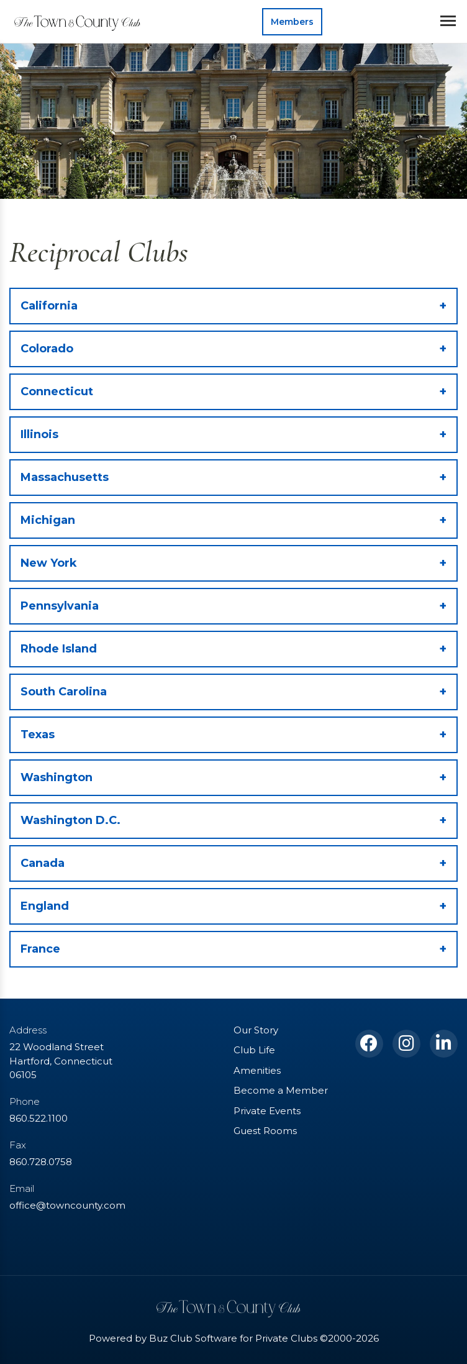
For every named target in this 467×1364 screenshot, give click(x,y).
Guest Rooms (265, 1131)
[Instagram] (406, 1044)
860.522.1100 (38, 1118)
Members (292, 21)
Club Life (254, 1050)
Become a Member (280, 1090)
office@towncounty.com (67, 1205)
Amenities (257, 1070)
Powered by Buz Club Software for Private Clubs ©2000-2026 (234, 1338)
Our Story (255, 1030)
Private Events (267, 1111)
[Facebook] (369, 1044)
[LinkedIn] (444, 1044)
